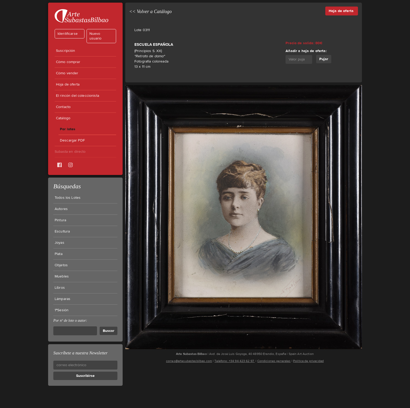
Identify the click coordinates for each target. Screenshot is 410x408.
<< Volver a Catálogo (150, 11)
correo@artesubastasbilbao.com (189, 361)
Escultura (62, 231)
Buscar (108, 330)
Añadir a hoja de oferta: (306, 51)
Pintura (60, 220)
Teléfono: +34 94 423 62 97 (234, 361)
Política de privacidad (308, 361)
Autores (61, 209)
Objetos (61, 265)
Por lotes (67, 129)
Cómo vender (67, 73)
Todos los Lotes (68, 198)
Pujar (323, 59)
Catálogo (63, 118)
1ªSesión (62, 310)
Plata (58, 254)
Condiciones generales (274, 361)
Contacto (63, 107)
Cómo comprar (68, 62)
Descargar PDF (72, 140)
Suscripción (65, 51)
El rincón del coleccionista (77, 96)
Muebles (62, 276)
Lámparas (62, 299)
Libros (60, 288)
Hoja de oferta (67, 84)
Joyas (59, 243)
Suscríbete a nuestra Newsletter (80, 353)
